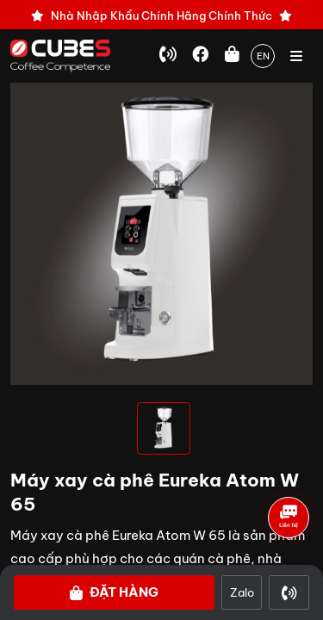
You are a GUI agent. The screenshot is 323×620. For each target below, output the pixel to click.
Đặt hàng (114, 592)
